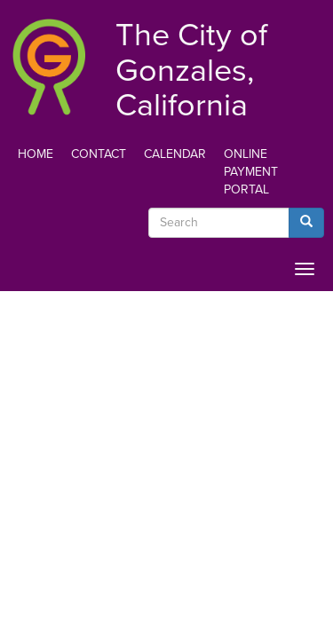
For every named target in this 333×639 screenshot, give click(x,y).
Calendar (175, 154)
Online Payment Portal (251, 171)
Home (35, 154)
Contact (98, 154)
